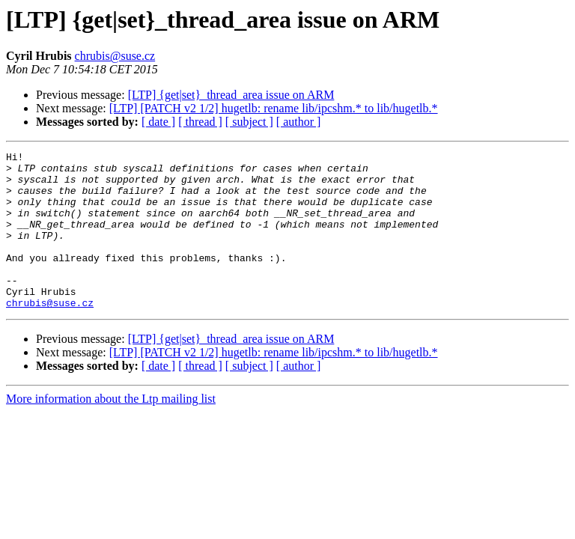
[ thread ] (200, 121)
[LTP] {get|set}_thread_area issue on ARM (231, 94)
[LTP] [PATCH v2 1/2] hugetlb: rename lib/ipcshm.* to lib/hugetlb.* (273, 108)
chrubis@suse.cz (115, 55)
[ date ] (158, 121)
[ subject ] (249, 121)
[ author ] (298, 121)
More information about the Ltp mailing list (111, 430)
